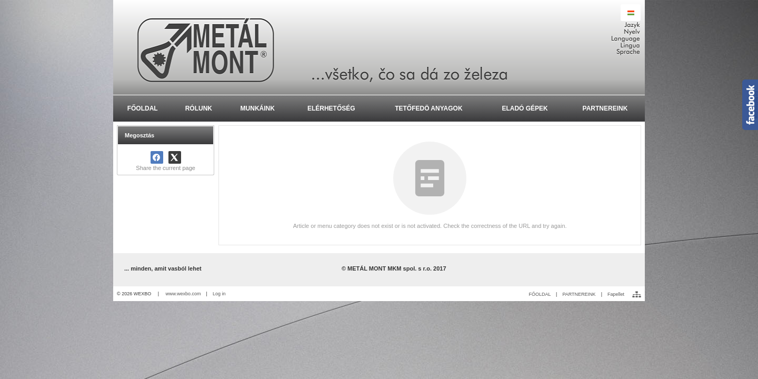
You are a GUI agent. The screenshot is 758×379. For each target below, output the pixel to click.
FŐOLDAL (539, 294)
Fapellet (615, 294)
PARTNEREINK (578, 294)
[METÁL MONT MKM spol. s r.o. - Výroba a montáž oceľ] (379, 47)
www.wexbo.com (183, 293)
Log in (219, 293)
